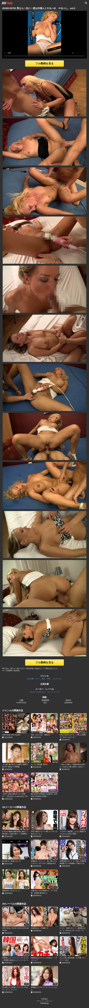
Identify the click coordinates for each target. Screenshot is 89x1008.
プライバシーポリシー (44, 1001)
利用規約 (44, 999)
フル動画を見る (44, 63)
